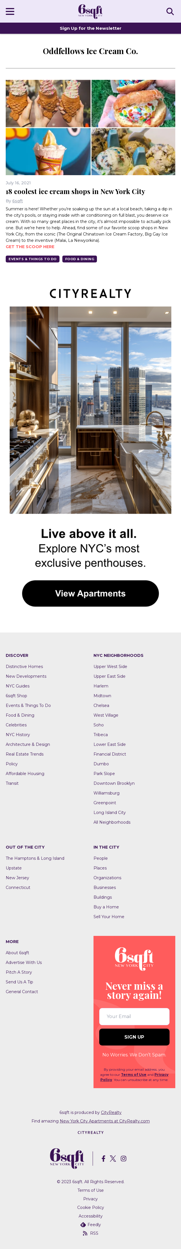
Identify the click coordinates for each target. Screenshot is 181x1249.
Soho (99, 725)
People (101, 858)
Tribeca (101, 734)
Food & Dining (79, 259)
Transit (12, 783)
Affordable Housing (25, 773)
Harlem (101, 686)
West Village (106, 715)
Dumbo (101, 763)
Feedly (90, 1224)
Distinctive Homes (24, 666)
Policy (12, 763)
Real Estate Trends (24, 754)
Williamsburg (107, 793)
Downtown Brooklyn (114, 783)
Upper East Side (110, 676)
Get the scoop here (30, 246)
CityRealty (111, 1112)
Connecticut (18, 887)
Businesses (105, 887)
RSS (90, 1233)
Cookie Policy (90, 1207)
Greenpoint (105, 802)
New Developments (26, 676)
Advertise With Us (24, 962)
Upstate (14, 868)
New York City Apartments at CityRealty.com (105, 1121)
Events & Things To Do (33, 259)
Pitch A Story (19, 972)
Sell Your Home (109, 916)
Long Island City (110, 812)
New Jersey (17, 877)
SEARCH (171, 11)
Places (100, 868)
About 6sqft (17, 952)
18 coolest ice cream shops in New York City (75, 191)
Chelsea (101, 705)
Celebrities (16, 725)
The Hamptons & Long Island (35, 858)
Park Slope (104, 773)
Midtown (102, 695)
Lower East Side (110, 744)
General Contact (22, 991)
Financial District (110, 754)
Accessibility (91, 1216)
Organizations (107, 877)
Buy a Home (106, 907)
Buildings (103, 897)
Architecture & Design (28, 744)
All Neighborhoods (112, 822)
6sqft (17, 200)
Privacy (90, 1198)
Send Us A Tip (19, 982)
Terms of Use (133, 1074)
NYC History (18, 734)
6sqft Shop (16, 695)
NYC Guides (17, 686)
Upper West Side (110, 666)
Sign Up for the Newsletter (91, 28)
